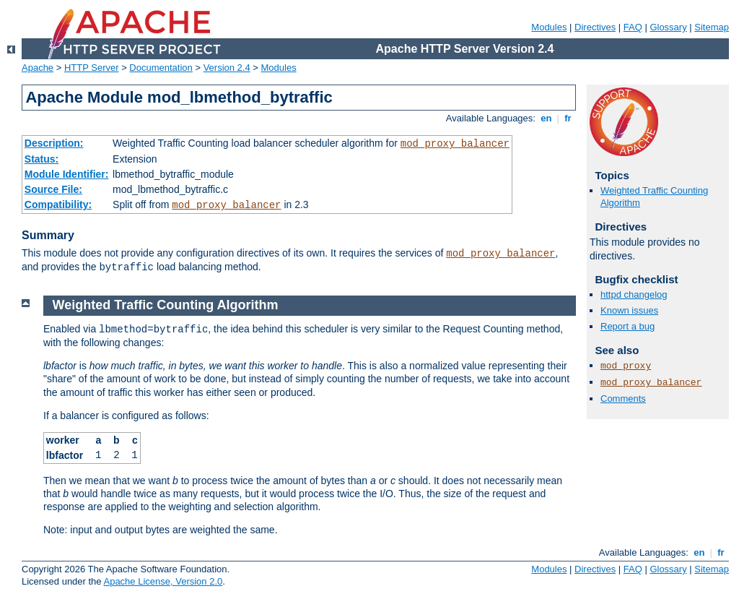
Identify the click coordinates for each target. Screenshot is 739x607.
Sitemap (711, 27)
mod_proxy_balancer (455, 144)
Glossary (668, 27)
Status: (41, 159)
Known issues (629, 310)
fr (568, 118)
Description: (54, 143)
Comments (623, 398)
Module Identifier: (67, 174)
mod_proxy (625, 366)
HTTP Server (91, 67)
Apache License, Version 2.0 (162, 581)
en (546, 118)
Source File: (53, 189)
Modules (549, 27)
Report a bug (627, 326)
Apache (37, 67)
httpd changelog (634, 294)
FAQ (633, 27)
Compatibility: (58, 204)
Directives (595, 27)
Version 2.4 (227, 67)
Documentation (160, 67)
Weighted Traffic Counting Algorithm (166, 305)
